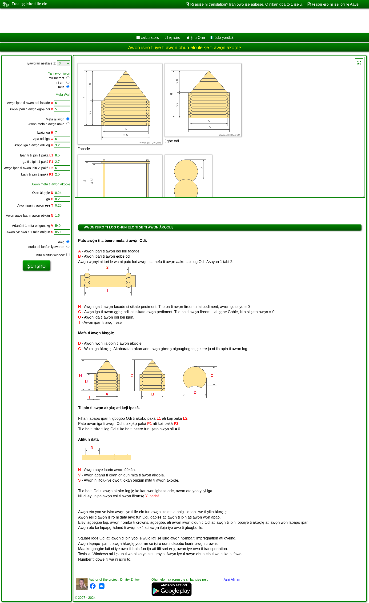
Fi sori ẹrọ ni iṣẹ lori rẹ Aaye (335, 4)
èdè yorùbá (221, 38)
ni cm (62, 82)
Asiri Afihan (232, 579)
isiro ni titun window (52, 255)
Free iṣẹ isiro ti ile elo (29, 4)
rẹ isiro (174, 38)
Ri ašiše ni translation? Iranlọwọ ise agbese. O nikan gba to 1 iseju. (246, 4)
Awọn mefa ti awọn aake (48, 124)
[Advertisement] (143, 20)
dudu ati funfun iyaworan (48, 247)
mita (63, 87)
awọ (63, 242)
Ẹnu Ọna (197, 38)
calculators (150, 38)
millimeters (58, 78)
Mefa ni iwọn (57, 119)
